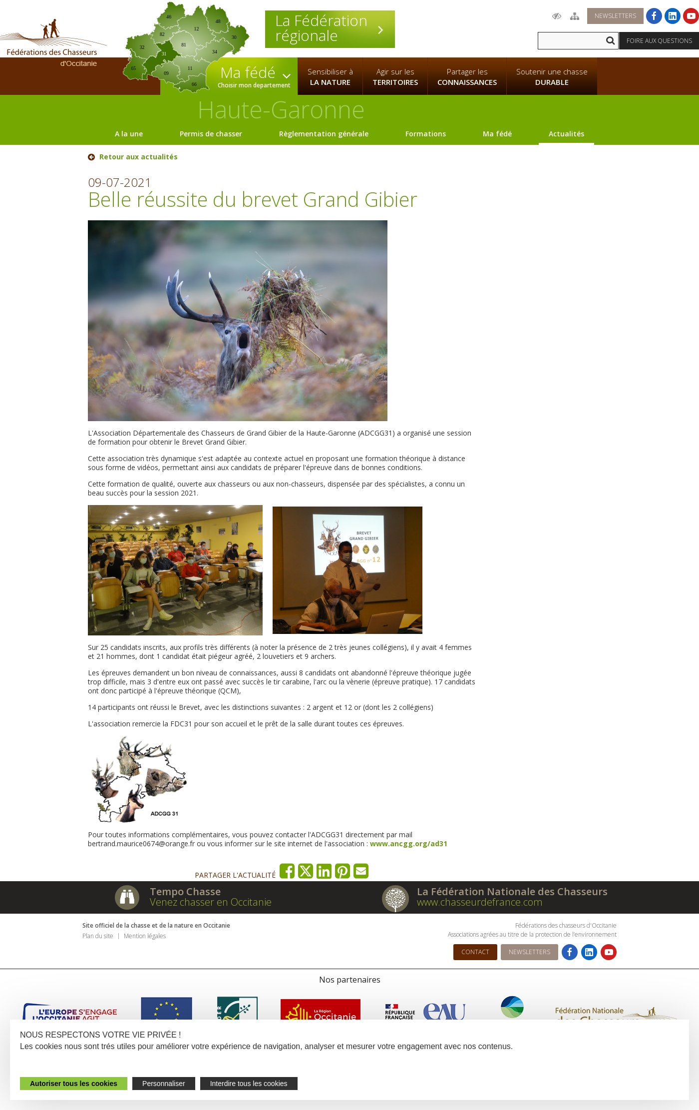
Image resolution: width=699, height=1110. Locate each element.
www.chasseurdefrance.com (480, 902)
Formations (425, 133)
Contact (475, 952)
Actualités (566, 133)
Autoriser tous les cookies (73, 1084)
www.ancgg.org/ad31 (408, 843)
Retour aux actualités (138, 156)
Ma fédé (497, 133)
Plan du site (97, 936)
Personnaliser (163, 1084)
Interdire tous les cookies (249, 1084)
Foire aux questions (659, 40)
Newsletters (615, 15)
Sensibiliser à (330, 76)
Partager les (467, 76)
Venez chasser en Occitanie (211, 902)
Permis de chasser (211, 133)
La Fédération (330, 27)
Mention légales (145, 936)
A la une (129, 133)
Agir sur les (395, 76)
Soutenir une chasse (552, 76)
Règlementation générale (323, 133)
